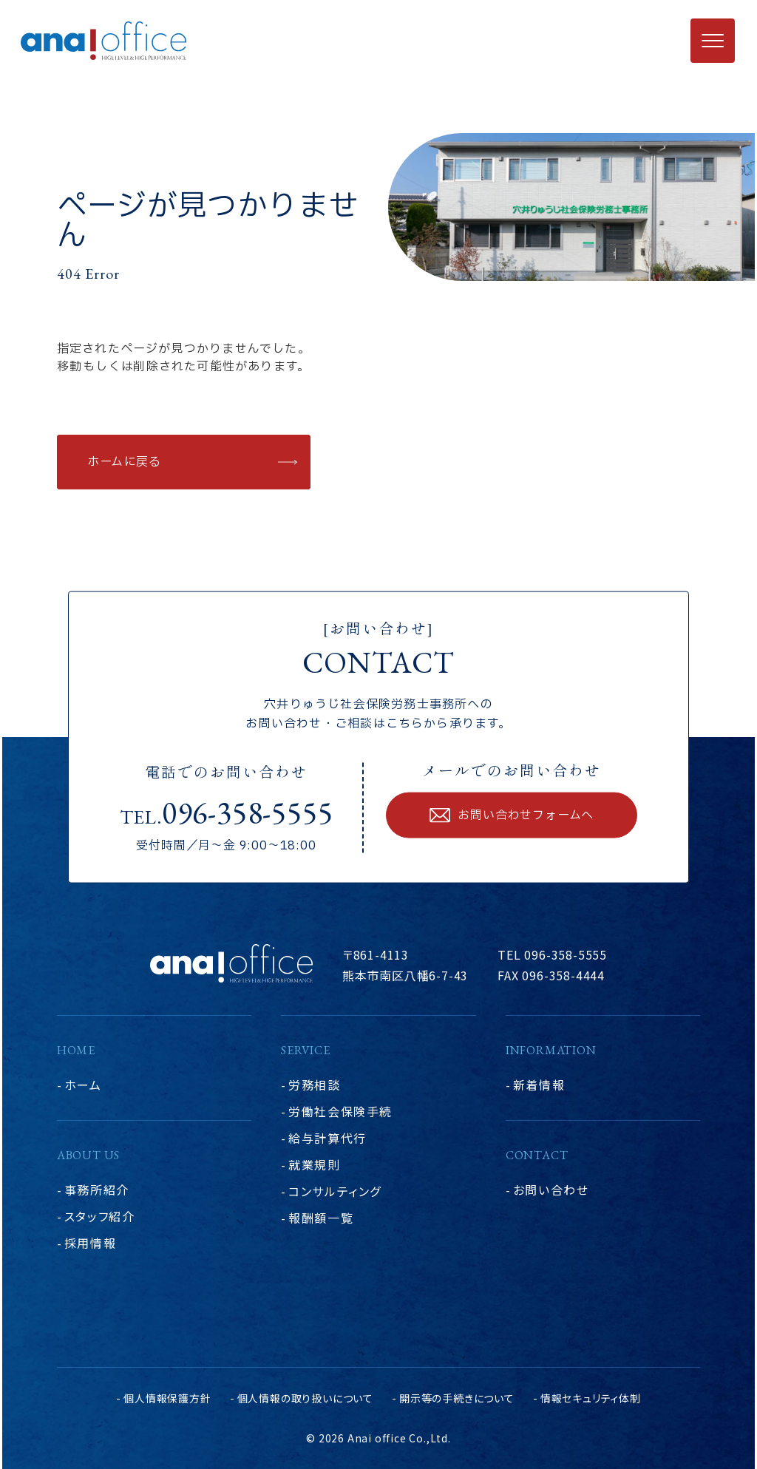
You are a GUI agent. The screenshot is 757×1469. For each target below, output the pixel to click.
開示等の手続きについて (457, 1398)
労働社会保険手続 (340, 1111)
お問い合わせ (551, 1189)
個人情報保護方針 (167, 1398)
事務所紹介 (96, 1189)
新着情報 (539, 1084)
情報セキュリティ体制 (590, 1398)
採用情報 (90, 1243)
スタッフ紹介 (99, 1216)
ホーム (83, 1084)
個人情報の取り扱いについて (305, 1398)
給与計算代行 (327, 1138)
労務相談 (314, 1084)
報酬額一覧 (320, 1218)
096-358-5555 (247, 813)
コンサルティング (334, 1191)
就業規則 (314, 1164)
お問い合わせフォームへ (526, 815)
